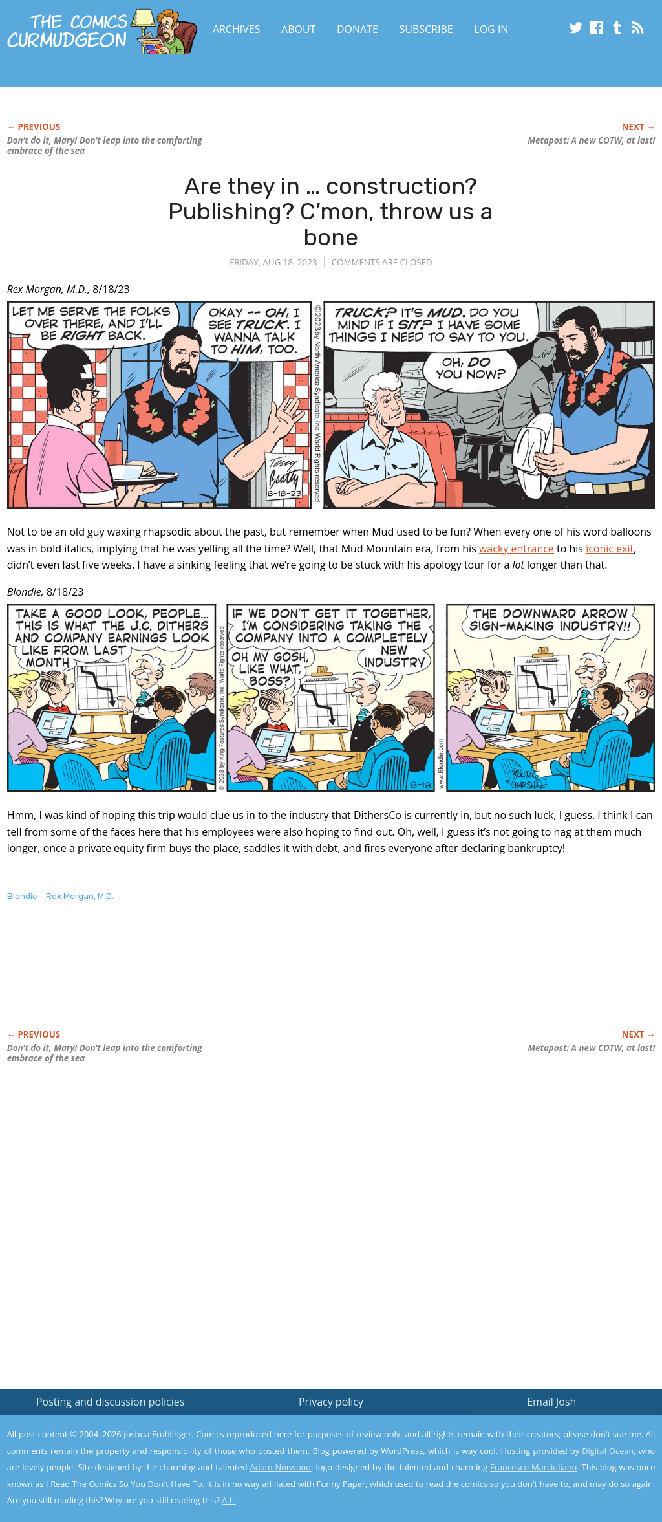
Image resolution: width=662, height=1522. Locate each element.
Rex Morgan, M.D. (80, 896)
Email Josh (551, 1402)
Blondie (22, 896)
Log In (491, 29)
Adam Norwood (281, 1467)
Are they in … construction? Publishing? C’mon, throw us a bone (330, 211)
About (298, 29)
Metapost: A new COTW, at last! (591, 140)
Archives (237, 29)
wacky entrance (516, 548)
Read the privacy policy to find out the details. (546, 1441)
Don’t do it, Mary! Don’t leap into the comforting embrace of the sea (104, 146)
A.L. (229, 1500)
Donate (357, 29)
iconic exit (610, 548)
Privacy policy (331, 1402)
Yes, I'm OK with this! (552, 1474)
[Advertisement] (242, 979)
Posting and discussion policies (110, 1402)
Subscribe (426, 29)
